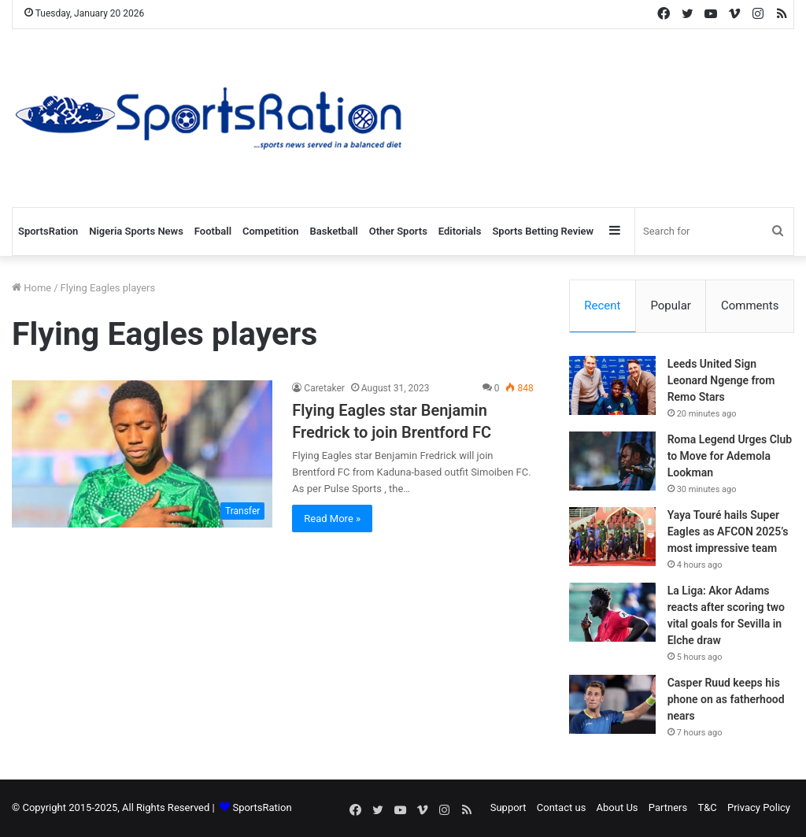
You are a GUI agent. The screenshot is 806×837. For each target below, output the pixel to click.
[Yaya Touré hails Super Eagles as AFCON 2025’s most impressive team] (612, 537)
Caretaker (324, 388)
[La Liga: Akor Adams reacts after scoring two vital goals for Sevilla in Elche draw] (612, 613)
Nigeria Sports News (136, 231)
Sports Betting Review (542, 231)
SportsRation (48, 231)
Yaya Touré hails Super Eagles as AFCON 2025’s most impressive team (728, 532)
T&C (706, 808)
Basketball (334, 231)
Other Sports (398, 231)
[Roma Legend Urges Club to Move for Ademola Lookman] (612, 461)
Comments (750, 305)
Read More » (332, 518)
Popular (670, 305)
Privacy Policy (758, 808)
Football (212, 231)
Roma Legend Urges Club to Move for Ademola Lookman (730, 457)
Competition (270, 231)
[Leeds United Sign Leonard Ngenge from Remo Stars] (612, 386)
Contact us (561, 808)
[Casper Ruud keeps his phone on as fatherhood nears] (612, 705)
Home (31, 288)
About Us (617, 808)
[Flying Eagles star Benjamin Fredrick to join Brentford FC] (142, 454)
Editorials (460, 231)
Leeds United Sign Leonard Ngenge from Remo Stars (721, 381)
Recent (602, 305)
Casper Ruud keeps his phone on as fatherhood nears (726, 700)
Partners (668, 808)
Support (508, 808)
